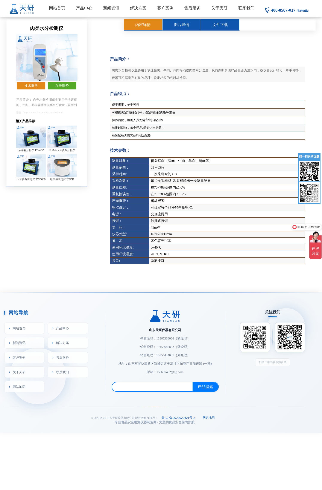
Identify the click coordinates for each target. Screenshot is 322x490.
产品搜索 (205, 387)
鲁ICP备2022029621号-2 (178, 417)
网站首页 (57, 8)
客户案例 (165, 8)
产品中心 (84, 8)
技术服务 (31, 86)
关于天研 (219, 8)
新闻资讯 (111, 8)
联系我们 (246, 8)
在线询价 (62, 86)
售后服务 (192, 8)
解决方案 (138, 8)
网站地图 (19, 387)
